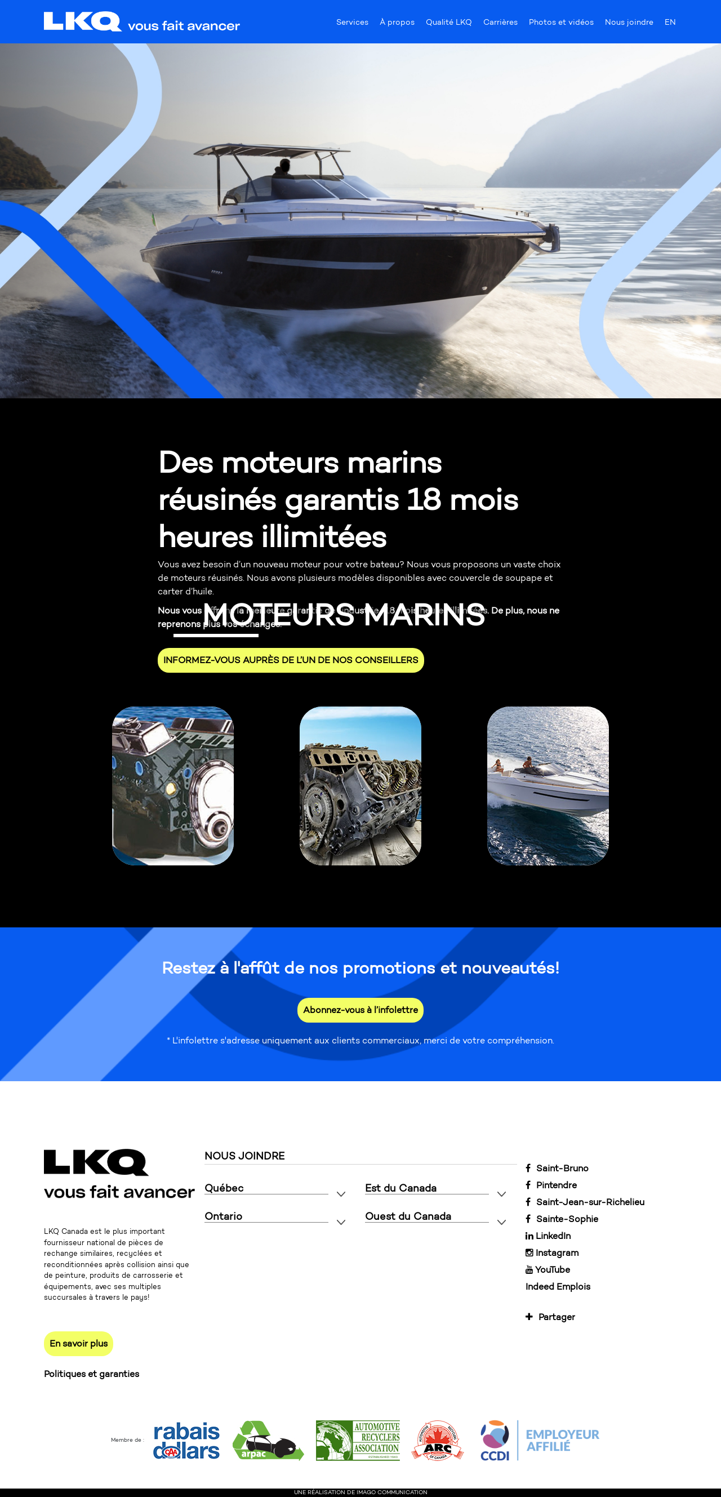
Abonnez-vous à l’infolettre (360, 1010)
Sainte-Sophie (562, 1219)
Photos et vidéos (561, 25)
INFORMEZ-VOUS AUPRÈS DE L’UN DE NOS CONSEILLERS (291, 660)
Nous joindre (629, 25)
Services (352, 25)
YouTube (548, 1269)
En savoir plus (79, 1343)
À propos (397, 25)
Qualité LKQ (449, 25)
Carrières (500, 25)
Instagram (552, 1252)
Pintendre (551, 1185)
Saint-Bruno (557, 1168)
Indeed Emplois (558, 1286)
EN (670, 25)
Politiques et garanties (91, 1374)
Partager (550, 1317)
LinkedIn (548, 1236)
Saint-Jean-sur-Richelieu (585, 1202)
